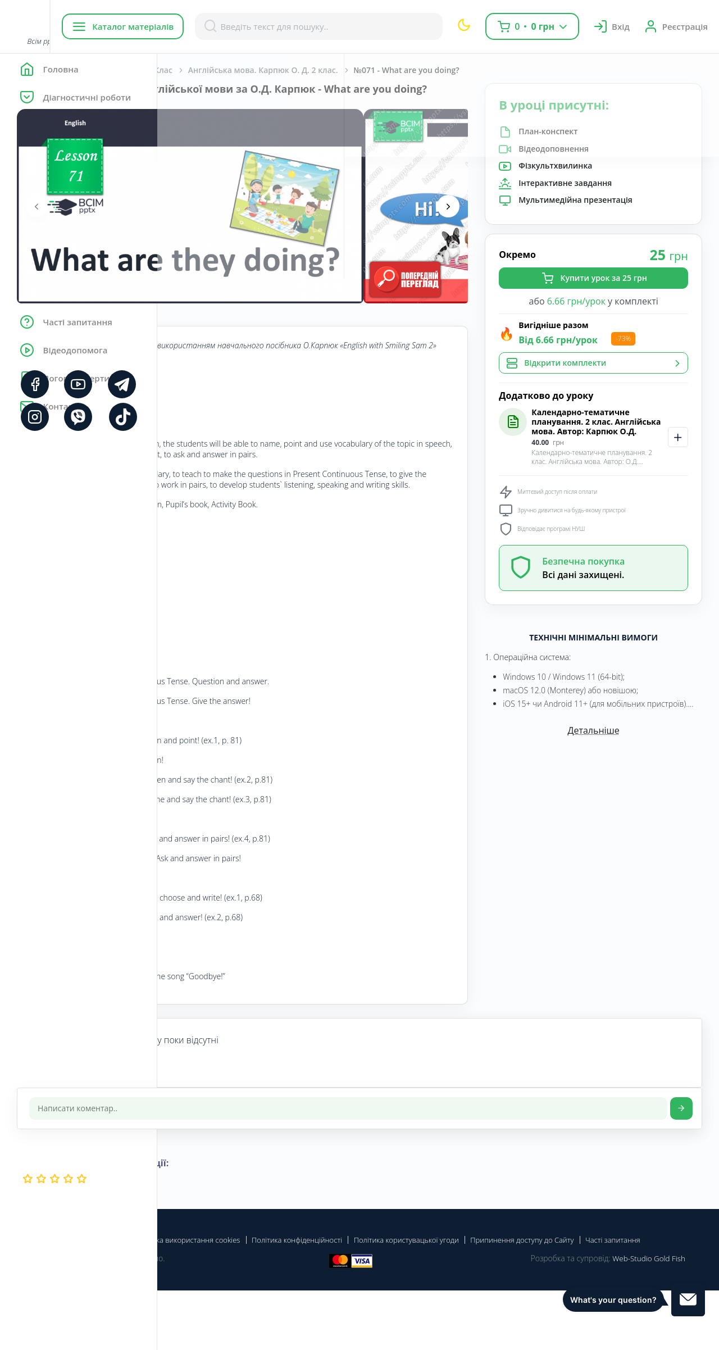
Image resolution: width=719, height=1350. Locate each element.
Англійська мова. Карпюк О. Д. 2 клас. (420, 70)
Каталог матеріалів (229, 26)
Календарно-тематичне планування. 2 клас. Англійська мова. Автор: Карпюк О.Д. (625, 438)
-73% (673, 342)
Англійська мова (256, 70)
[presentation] (194, 218)
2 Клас (317, 70)
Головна (190, 70)
